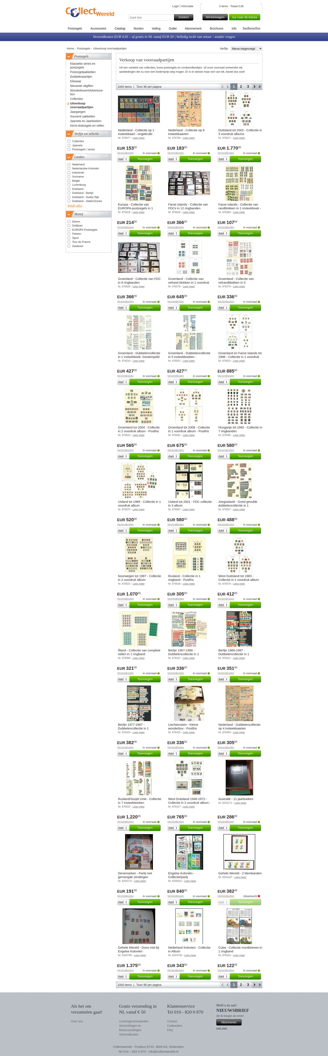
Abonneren (230, 1022)
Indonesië (78, 172)
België (76, 180)
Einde (259, 86)
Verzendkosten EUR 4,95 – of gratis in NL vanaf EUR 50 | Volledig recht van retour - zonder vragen (164, 37)
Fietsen (76, 233)
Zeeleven (77, 246)
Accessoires (98, 28)
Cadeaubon (174, 1025)
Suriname (78, 176)
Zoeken (185, 17)
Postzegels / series (83, 149)
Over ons (77, 1021)
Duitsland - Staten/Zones (87, 201)
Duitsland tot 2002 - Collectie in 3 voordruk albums (240, 132)
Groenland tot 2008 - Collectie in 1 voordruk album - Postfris (189, 429)
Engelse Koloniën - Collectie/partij (181, 875)
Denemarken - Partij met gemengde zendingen (135, 875)
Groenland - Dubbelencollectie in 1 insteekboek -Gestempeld (139, 355)
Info (234, 28)
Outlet (173, 28)
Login (175, 6)
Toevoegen (148, 159)
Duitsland (77, 188)
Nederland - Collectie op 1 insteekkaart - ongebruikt (136, 132)
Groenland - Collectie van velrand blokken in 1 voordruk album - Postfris (188, 282)
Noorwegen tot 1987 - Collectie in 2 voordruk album (139, 577)
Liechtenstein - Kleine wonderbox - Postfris (183, 726)
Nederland (78, 164)
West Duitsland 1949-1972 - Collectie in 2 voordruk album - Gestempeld (189, 802)
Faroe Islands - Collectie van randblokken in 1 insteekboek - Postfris (239, 208)
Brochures (216, 28)
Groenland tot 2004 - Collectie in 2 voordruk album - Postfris (139, 429)
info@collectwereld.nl (163, 1051)
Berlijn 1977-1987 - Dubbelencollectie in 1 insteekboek (133, 728)
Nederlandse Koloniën (85, 168)
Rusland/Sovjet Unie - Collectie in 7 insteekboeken (139, 800)
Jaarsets (77, 145)
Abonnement (193, 28)
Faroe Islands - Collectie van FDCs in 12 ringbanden (188, 206)
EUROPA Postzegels (84, 229)
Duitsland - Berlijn (83, 192)
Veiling (156, 28)
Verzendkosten (125, 153)
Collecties (78, 141)
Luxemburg (79, 184)
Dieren (76, 221)
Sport (75, 237)
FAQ (170, 1030)
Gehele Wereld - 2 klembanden (240, 873)
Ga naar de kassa (245, 17)
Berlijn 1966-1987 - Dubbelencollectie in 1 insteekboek (233, 654)
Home (70, 48)
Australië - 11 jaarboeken (235, 799)
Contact (172, 1021)
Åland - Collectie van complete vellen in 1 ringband (139, 652)
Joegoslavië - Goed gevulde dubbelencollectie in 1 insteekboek (237, 505)
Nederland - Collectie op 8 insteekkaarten (186, 132)
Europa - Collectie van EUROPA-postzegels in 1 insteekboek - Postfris (135, 208)
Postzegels (75, 28)
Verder (254, 86)
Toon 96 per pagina (148, 86)
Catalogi (120, 28)
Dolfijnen (77, 225)
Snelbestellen (251, 28)
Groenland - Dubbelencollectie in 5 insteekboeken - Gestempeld (189, 356)
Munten (139, 28)
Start (222, 86)
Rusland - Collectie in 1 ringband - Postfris (184, 577)
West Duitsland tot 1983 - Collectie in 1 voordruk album (238, 577)
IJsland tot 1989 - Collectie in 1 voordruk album (139, 503)
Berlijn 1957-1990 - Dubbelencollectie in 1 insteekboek (183, 654)
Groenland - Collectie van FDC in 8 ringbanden (139, 280)
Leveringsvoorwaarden (134, 1021)
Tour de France (81, 241)
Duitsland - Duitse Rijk (85, 197)
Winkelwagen (216, 17)
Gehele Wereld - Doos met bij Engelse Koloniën (138, 949)
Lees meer (221, 1028)
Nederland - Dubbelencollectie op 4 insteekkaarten (239, 726)
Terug (227, 86)
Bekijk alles (75, 205)
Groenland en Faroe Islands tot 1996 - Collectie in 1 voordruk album (240, 356)
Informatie (187, 6)
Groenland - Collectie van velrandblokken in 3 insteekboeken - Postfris (236, 282)
